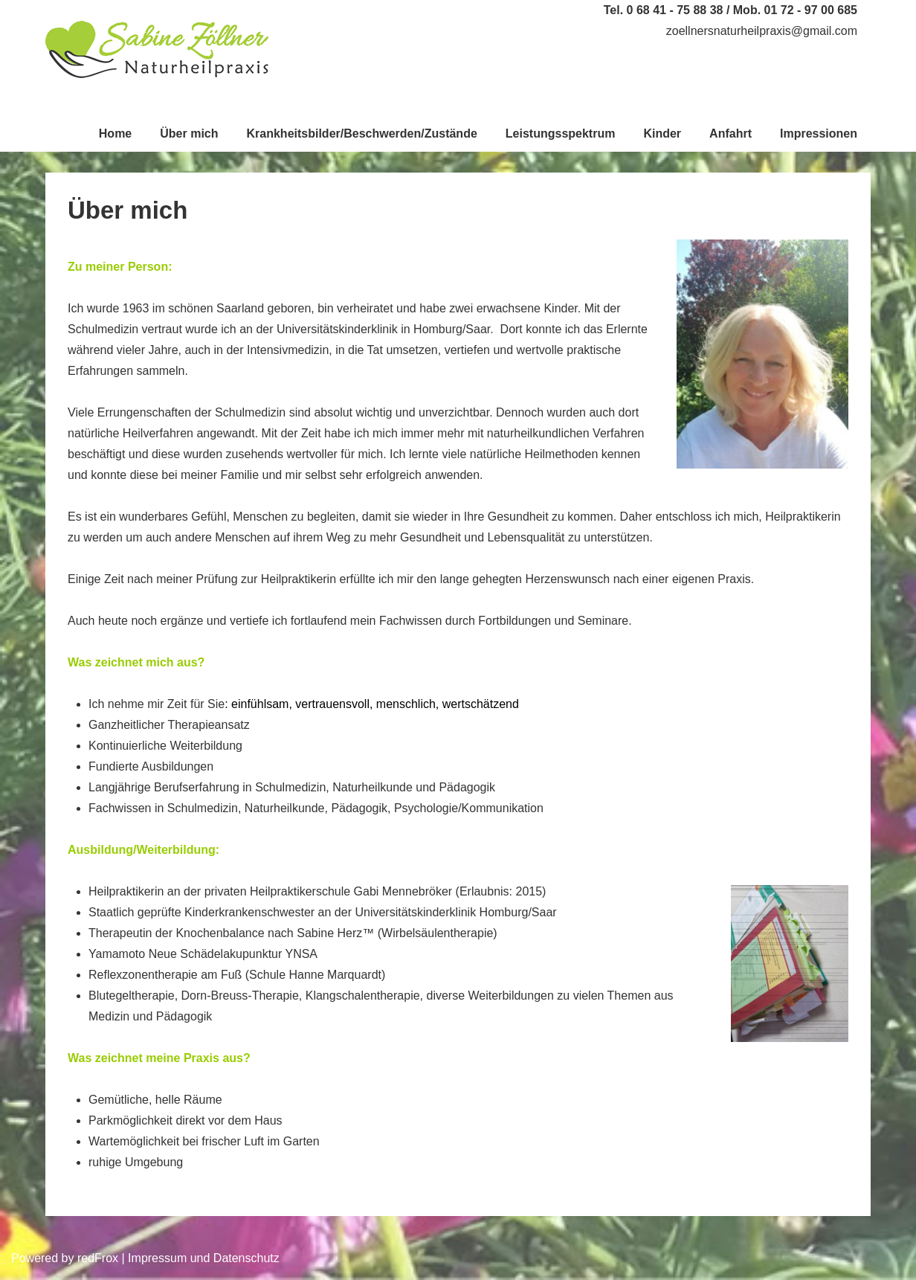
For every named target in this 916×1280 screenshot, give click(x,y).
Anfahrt (730, 133)
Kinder (662, 133)
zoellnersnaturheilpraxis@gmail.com (761, 31)
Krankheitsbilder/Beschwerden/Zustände (362, 133)
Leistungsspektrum (561, 133)
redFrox (97, 1258)
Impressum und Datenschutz (204, 1258)
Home (115, 133)
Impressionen (818, 133)
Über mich (189, 133)
